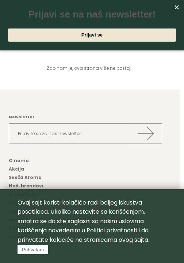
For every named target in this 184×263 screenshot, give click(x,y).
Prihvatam (33, 249)
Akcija (16, 169)
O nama (19, 160)
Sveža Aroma (25, 177)
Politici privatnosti (112, 230)
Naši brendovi (26, 186)
